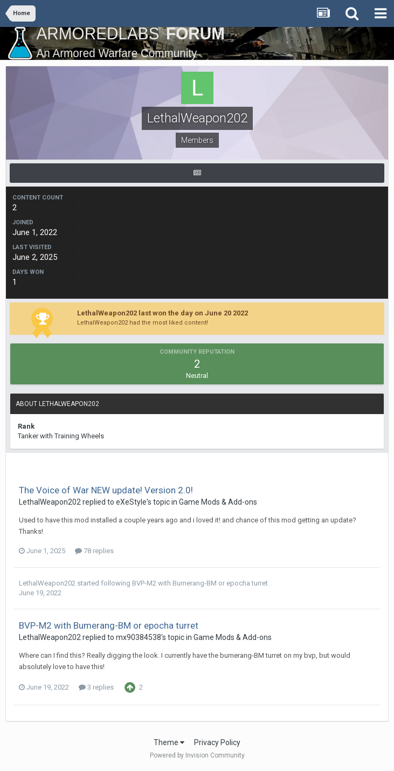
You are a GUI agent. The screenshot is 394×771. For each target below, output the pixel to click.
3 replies (96, 687)
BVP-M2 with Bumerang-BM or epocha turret (200, 583)
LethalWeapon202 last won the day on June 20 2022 (162, 313)
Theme (169, 742)
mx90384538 (138, 637)
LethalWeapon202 (50, 502)
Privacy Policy (217, 742)
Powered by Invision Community (197, 755)
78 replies (94, 551)
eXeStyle (131, 502)
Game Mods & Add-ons (218, 502)
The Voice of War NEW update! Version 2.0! (106, 490)
